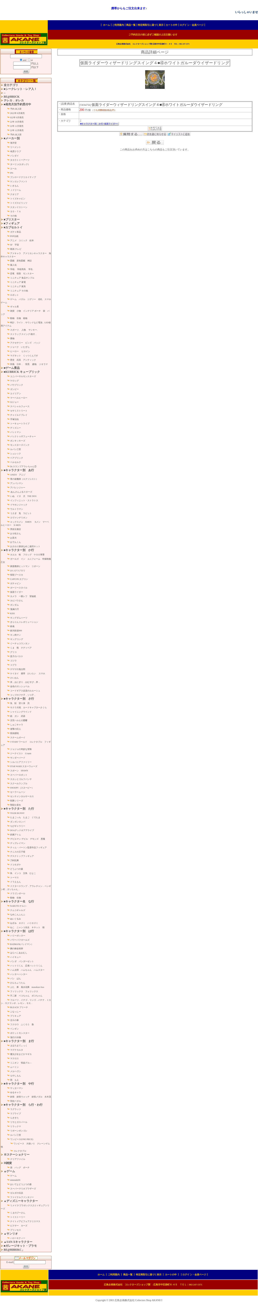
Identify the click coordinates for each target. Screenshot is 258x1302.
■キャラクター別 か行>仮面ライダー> (99, 123)
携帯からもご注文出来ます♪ (129, 8)
